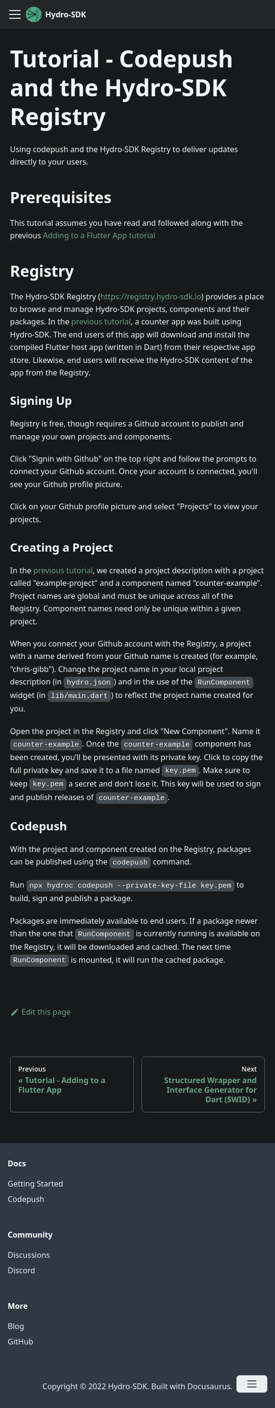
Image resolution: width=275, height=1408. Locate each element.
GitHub (20, 1341)
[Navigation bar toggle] (15, 14)
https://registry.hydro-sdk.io (150, 296)
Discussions (29, 1255)
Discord (21, 1270)
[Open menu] (251, 1384)
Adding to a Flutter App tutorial (99, 235)
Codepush (26, 1199)
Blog (16, 1326)
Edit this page (40, 1012)
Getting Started (35, 1183)
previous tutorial (101, 321)
